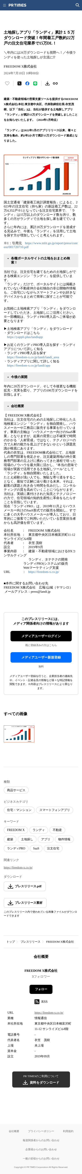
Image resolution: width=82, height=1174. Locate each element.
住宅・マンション (19, 810)
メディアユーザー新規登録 (41, 657)
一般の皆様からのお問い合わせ (41, 1158)
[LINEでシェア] (35, 83)
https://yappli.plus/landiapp (25, 337)
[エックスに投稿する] (19, 83)
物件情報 (64, 839)
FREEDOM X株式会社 (60, 941)
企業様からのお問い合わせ (41, 1149)
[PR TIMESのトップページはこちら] (17, 5)
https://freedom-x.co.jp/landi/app (28, 365)
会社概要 (14, 1131)
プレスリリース (30, 941)
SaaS (36, 848)
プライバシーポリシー (41, 1131)
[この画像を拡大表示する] (19, 734)
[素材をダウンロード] (47, 83)
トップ (10, 941)
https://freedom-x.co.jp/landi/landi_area (33, 357)
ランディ (39, 830)
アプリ (45, 839)
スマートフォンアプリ (54, 810)
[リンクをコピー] (55, 83)
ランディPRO (16, 848)
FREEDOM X (16, 830)
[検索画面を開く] (77, 5)
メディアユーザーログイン (41, 636)
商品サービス (16, 790)
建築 (10, 839)
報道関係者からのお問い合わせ (41, 1140)
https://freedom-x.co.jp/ (43, 572)
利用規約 (68, 1131)
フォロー (41, 989)
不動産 (57, 830)
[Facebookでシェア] (27, 83)
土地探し (27, 839)
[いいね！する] (7, 83)
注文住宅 (53, 848)
